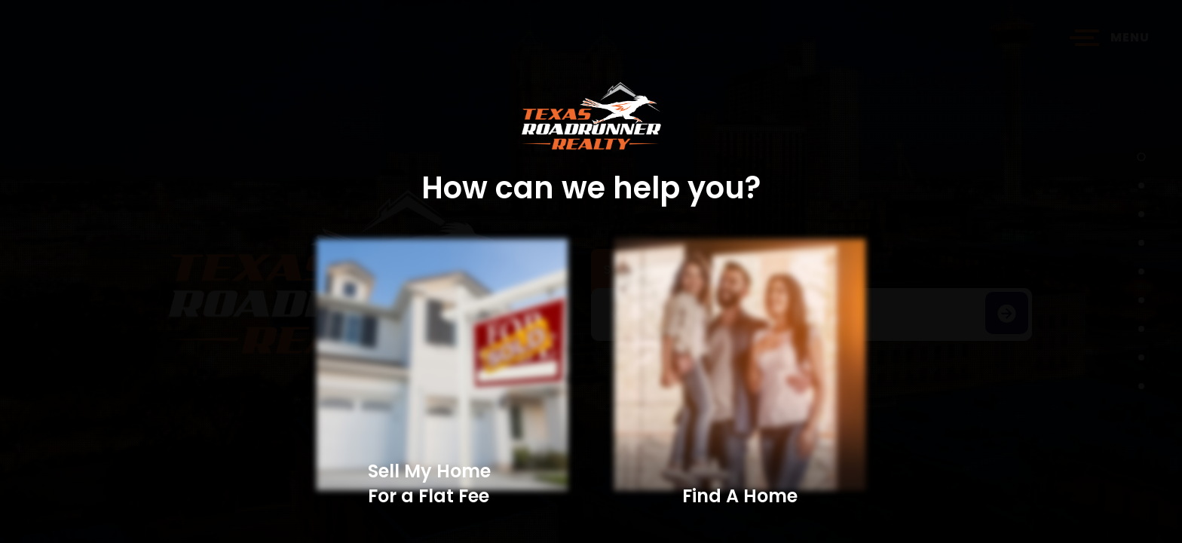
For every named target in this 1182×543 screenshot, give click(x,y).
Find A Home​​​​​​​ (740, 495)
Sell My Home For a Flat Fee (429, 483)
